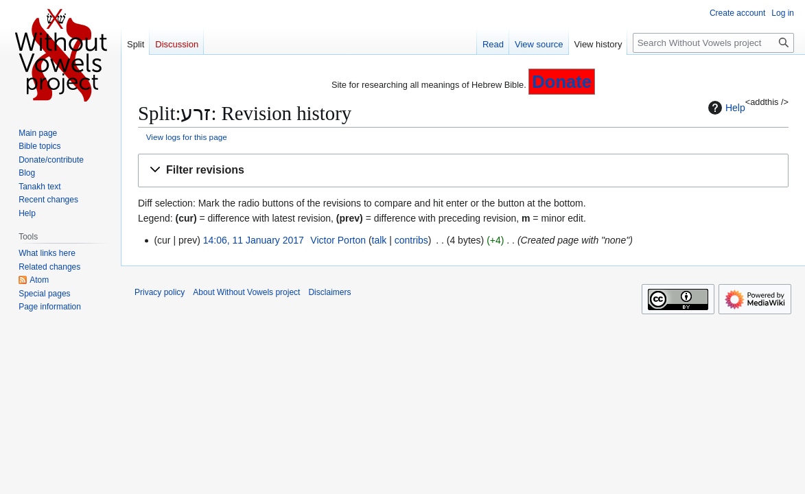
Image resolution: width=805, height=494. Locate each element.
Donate (562, 81)
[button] (463, 170)
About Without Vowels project (246, 292)
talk (379, 240)
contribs (411, 240)
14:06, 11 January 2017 (253, 240)
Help (725, 108)
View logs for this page (186, 136)
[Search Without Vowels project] (713, 43)
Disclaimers (329, 292)
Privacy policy (160, 292)
